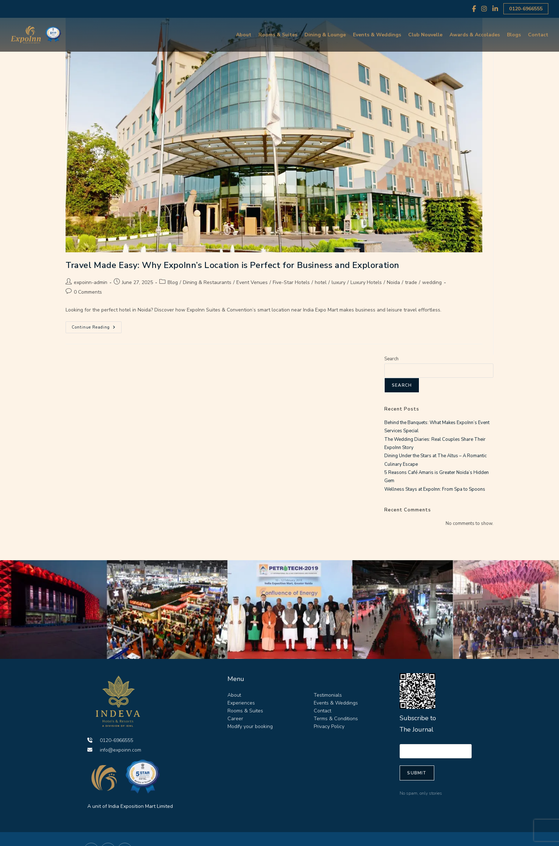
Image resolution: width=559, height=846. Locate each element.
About (243, 34)
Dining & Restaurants (207, 282)
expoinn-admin (90, 282)
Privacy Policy (329, 726)
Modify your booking (250, 726)
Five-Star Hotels (291, 282)
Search (391, 359)
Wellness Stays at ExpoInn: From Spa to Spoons (434, 489)
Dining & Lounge (325, 34)
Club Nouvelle (425, 34)
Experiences (241, 703)
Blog (173, 282)
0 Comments (88, 292)
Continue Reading (97, 325)
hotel (321, 282)
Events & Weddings (377, 34)
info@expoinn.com (114, 750)
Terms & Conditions (336, 718)
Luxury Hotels (366, 282)
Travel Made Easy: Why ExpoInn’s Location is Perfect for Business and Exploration (232, 265)
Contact (538, 34)
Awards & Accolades (475, 34)
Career (235, 718)
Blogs (514, 34)
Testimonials (328, 695)
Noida (393, 282)
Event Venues (252, 282)
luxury (338, 282)
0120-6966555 (526, 8)
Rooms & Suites (277, 34)
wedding (432, 282)
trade (411, 282)
